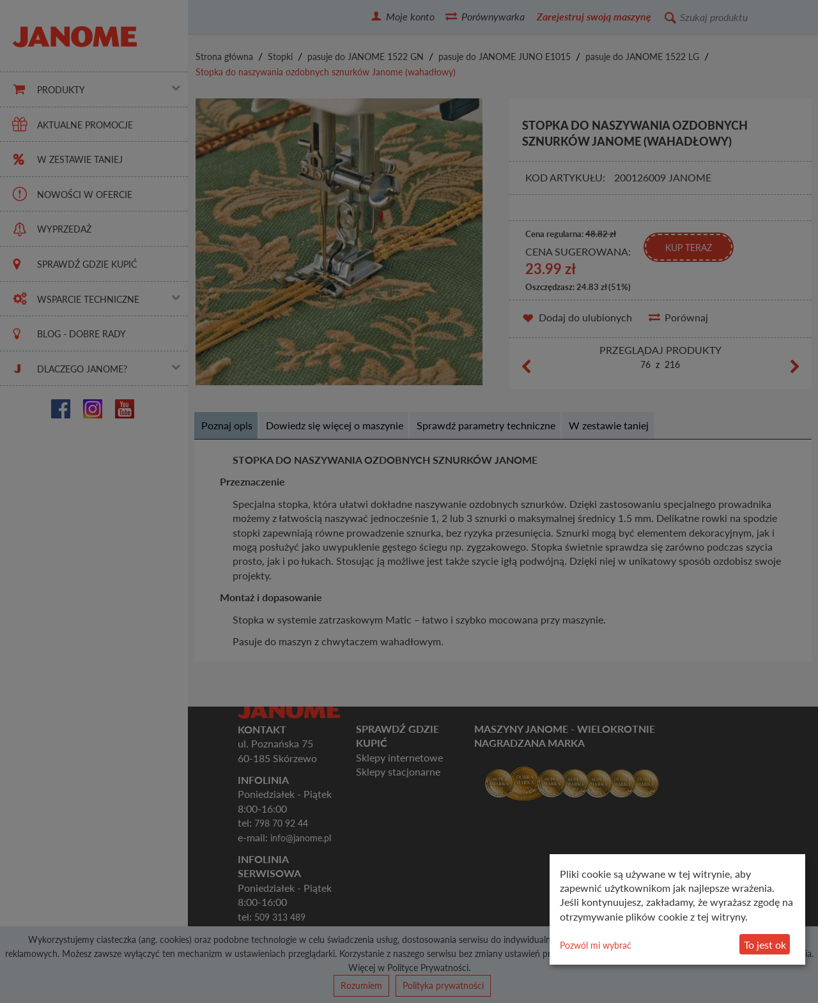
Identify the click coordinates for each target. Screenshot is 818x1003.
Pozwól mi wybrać (595, 945)
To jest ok (765, 944)
